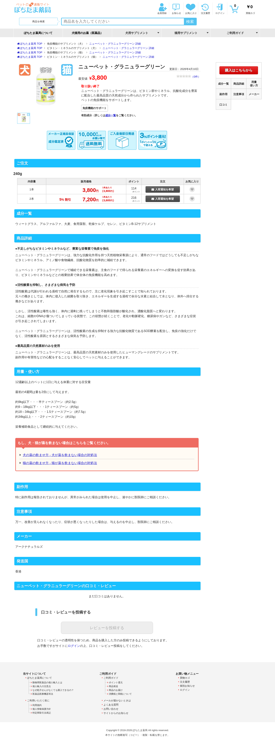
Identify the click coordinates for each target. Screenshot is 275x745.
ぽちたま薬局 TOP (31, 43)
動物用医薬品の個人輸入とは (47, 682)
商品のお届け (116, 690)
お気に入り (190, 8)
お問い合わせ (111, 708)
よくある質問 (111, 704)
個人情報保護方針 (41, 709)
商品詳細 (238, 83)
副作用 (223, 94)
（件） (188, 77)
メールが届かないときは (117, 700)
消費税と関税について (120, 694)
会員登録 (161, 8)
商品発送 (113, 686)
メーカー (254, 94)
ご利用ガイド (111, 677)
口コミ (223, 104)
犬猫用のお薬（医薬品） (87, 32)
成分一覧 (110, 115)
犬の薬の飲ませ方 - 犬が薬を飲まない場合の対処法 (60, 455)
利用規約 (37, 705)
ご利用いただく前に (38, 700)
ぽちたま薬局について (38, 32)
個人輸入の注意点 (41, 686)
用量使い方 (254, 83)
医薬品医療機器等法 (42, 694)
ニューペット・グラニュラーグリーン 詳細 (115, 43)
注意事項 (238, 94)
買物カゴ (244, 8)
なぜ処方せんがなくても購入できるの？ (53, 690)
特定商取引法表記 (41, 712)
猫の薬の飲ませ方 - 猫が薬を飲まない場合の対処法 (60, 463)
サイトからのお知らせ (116, 713)
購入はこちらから (238, 70)
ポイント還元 (116, 682)
